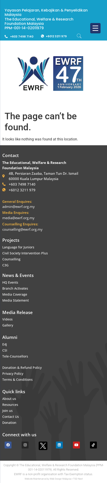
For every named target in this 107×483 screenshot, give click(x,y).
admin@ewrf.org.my (18, 206)
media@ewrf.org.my (18, 217)
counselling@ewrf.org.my (22, 229)
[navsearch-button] (81, 36)
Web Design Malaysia (60, 478)
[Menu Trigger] (95, 28)
